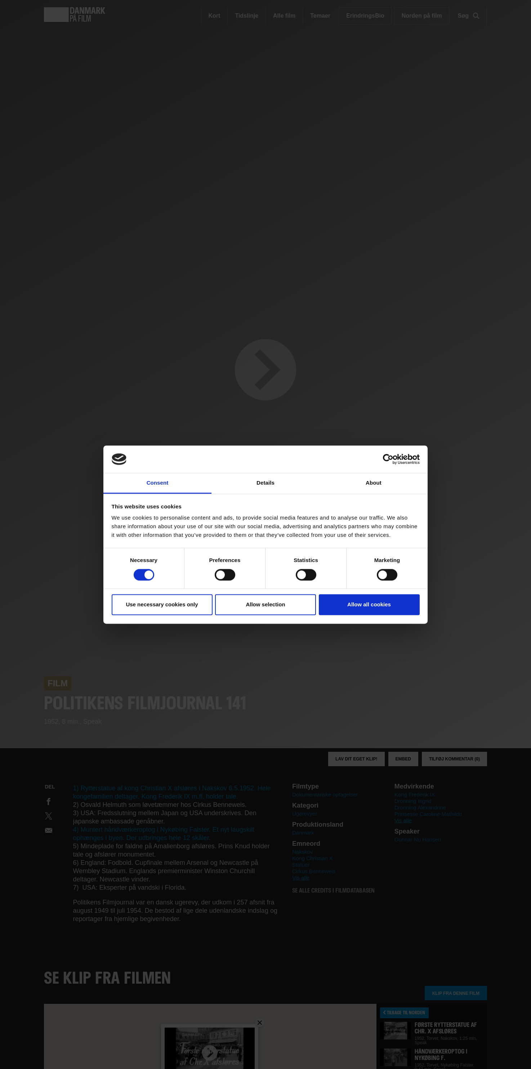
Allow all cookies (369, 605)
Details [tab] (265, 483)
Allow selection (265, 605)
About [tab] (373, 483)
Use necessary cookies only (162, 605)
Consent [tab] (158, 483)
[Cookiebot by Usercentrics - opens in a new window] (388, 459)
